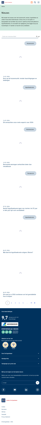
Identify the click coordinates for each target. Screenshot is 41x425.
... (27, 303)
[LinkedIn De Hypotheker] (26, 390)
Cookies (3, 406)
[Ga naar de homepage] (20, 400)
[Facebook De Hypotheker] (3, 390)
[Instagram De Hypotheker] (37, 390)
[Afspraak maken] (32, 2)
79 (31, 303)
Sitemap (3, 411)
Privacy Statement (6, 416)
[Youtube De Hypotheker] (15, 390)
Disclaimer (4, 409)
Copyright (4, 414)
